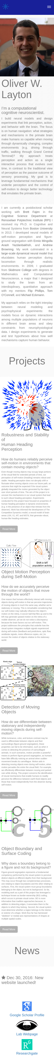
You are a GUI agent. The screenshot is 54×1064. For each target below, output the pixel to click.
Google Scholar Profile (27, 1015)
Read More (8, 529)
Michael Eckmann (32, 295)
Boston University (41, 228)
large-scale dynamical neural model (24, 253)
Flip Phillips (36, 290)
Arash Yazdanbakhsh (16, 245)
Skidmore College (19, 270)
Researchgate (27, 1053)
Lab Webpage (27, 1034)
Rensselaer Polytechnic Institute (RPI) (26, 220)
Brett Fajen (31, 211)
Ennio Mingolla (43, 240)
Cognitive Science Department (23, 216)
